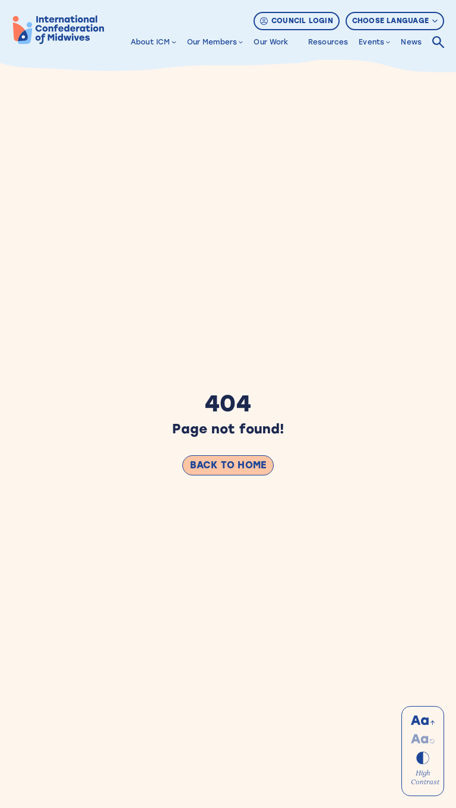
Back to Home (228, 465)
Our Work (271, 42)
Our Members (212, 42)
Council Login (296, 21)
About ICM (150, 42)
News (411, 42)
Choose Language (395, 21)
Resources (328, 42)
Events (371, 42)
